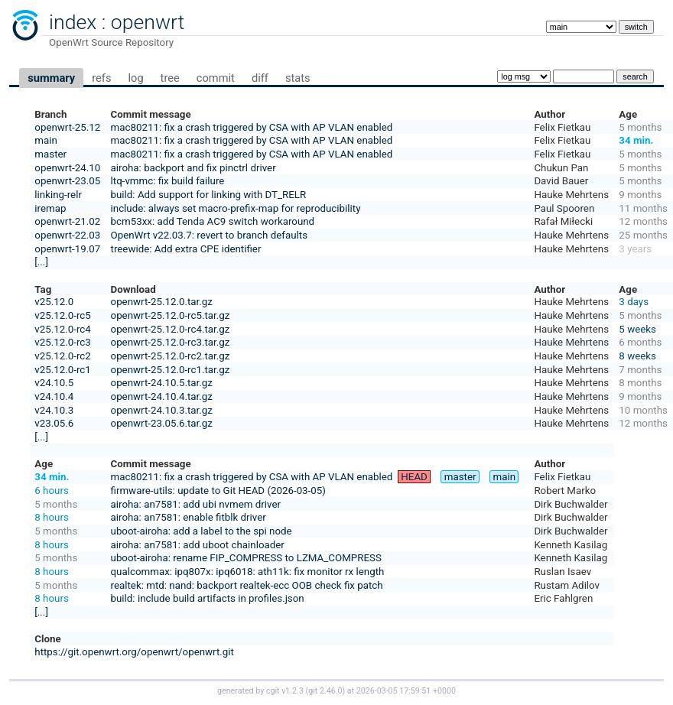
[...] (41, 262)
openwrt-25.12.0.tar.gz (162, 301)
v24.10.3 (53, 410)
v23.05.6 (53, 423)
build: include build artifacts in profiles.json (207, 598)
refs (101, 78)
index (72, 22)
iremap (50, 208)
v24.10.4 (53, 396)
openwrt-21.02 (67, 221)
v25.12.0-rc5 (62, 315)
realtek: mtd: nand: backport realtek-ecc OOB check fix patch (247, 585)
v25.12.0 (53, 301)
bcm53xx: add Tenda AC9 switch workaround (213, 221)
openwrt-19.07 (67, 249)
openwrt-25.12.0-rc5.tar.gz (170, 315)
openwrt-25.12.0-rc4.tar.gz (170, 329)
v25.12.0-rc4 (62, 329)
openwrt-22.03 (67, 235)
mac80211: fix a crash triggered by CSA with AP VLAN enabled (252, 127)
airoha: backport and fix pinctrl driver (193, 168)
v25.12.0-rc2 (62, 356)
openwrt (147, 22)
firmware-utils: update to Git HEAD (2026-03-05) (218, 490)
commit (216, 78)
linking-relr (58, 194)
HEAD (414, 476)
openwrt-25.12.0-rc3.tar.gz (170, 342)
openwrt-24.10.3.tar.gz (162, 410)
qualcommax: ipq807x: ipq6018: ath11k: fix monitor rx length (248, 571)
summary (51, 78)
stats (297, 78)
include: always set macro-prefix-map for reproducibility (236, 208)
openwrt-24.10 (67, 168)
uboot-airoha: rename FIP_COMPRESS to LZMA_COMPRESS (246, 558)
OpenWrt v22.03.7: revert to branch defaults (209, 235)
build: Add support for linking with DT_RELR (209, 194)
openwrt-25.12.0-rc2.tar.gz (170, 356)
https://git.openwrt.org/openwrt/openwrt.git (134, 652)
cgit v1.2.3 (285, 691)
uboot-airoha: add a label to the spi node (201, 531)
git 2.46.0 (325, 691)
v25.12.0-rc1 (62, 369)
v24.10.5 (53, 382)
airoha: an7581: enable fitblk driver (188, 517)
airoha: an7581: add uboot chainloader (197, 545)
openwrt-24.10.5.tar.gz (162, 382)
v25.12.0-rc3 (62, 342)
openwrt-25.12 (67, 127)
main (45, 140)
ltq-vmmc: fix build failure (168, 181)
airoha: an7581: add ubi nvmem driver (196, 504)
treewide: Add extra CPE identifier (186, 249)
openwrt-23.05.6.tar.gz (162, 423)
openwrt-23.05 (67, 181)
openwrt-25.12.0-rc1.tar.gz (170, 369)
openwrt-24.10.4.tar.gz (162, 396)
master (50, 154)
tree (170, 78)
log (135, 78)
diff (260, 78)
